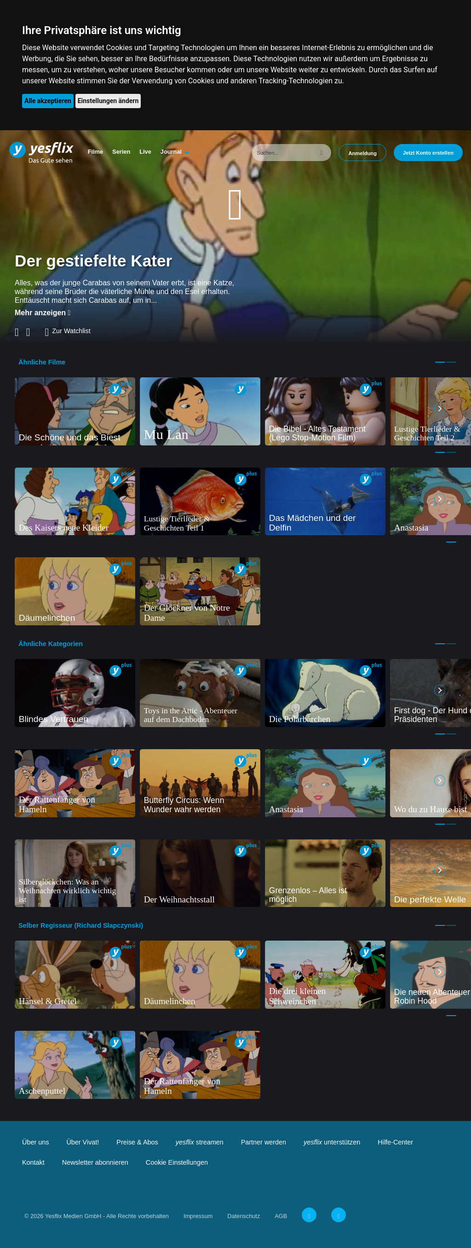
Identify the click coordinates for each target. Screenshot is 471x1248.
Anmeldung (362, 153)
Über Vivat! (82, 1142)
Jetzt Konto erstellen (428, 153)
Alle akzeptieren (47, 100)
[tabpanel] (75, 411)
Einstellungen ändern (108, 100)
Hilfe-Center (395, 1142)
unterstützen (332, 1142)
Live (145, 151)
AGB (281, 1216)
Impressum (198, 1216)
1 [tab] (440, 362)
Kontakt (33, 1162)
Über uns (35, 1142)
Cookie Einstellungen (177, 1162)
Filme (95, 151)
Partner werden (263, 1142)
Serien (121, 151)
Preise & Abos (137, 1142)
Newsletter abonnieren (95, 1162)
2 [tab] (451, 362)
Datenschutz (243, 1216)
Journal (171, 151)
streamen (200, 1142)
